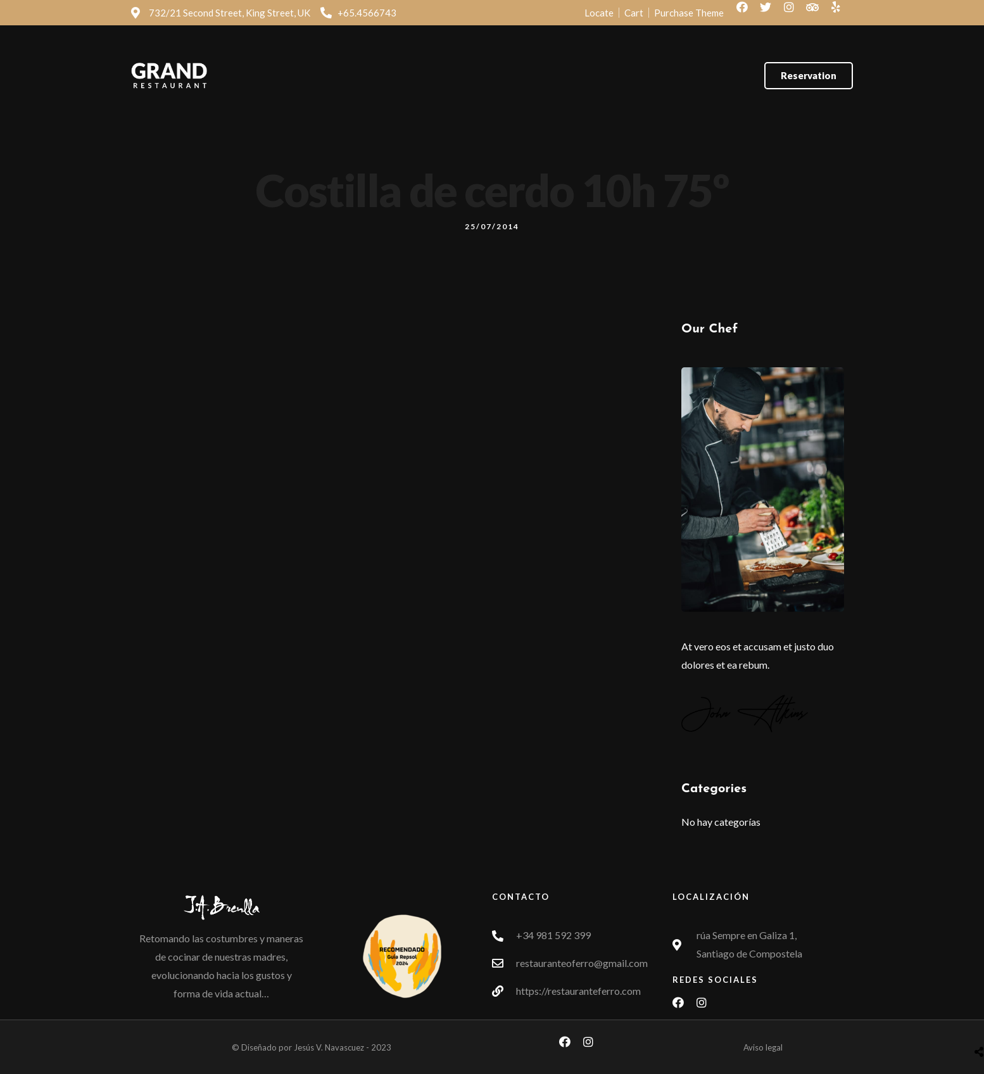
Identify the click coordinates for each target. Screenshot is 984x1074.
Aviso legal (763, 1047)
